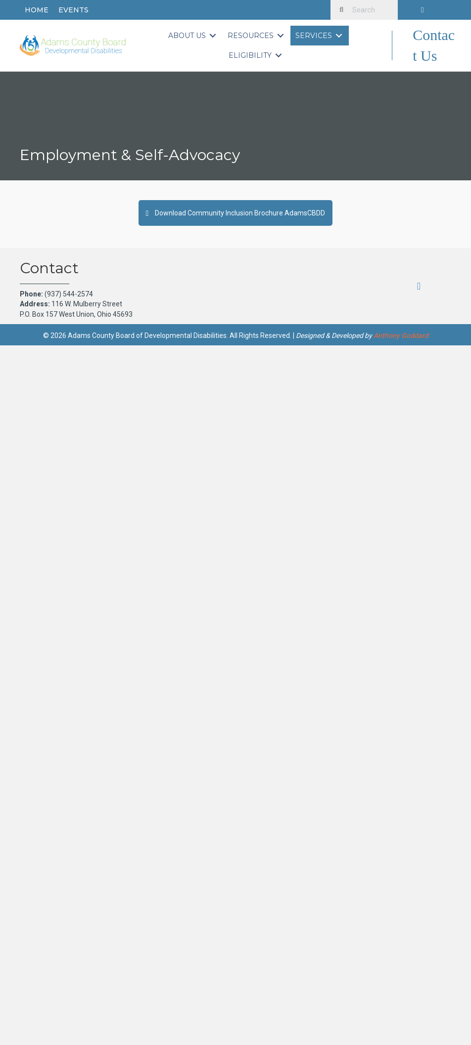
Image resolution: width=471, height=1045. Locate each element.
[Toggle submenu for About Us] (213, 36)
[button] (422, 10)
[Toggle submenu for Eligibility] (278, 55)
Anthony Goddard (401, 335)
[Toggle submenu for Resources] (280, 36)
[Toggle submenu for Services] (339, 36)
